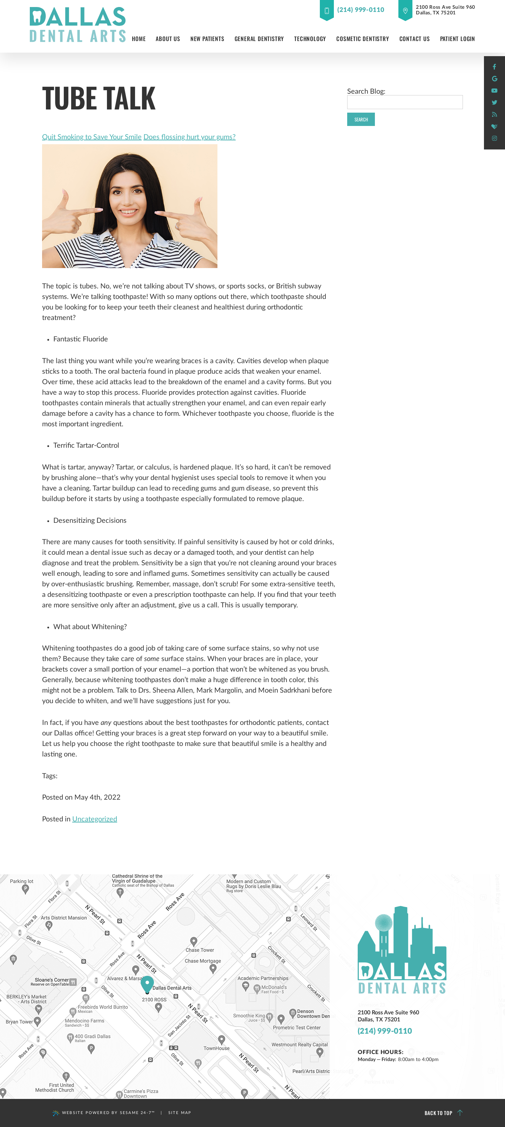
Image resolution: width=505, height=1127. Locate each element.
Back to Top (444, 1113)
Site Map (180, 1113)
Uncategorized (94, 819)
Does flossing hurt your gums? (189, 137)
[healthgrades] (494, 127)
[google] (494, 79)
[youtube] (494, 91)
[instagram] (494, 139)
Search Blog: (366, 91)
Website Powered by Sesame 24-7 (104, 1113)
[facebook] (494, 67)
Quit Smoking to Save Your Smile (92, 137)
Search (361, 119)
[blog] (494, 115)
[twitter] (494, 103)
